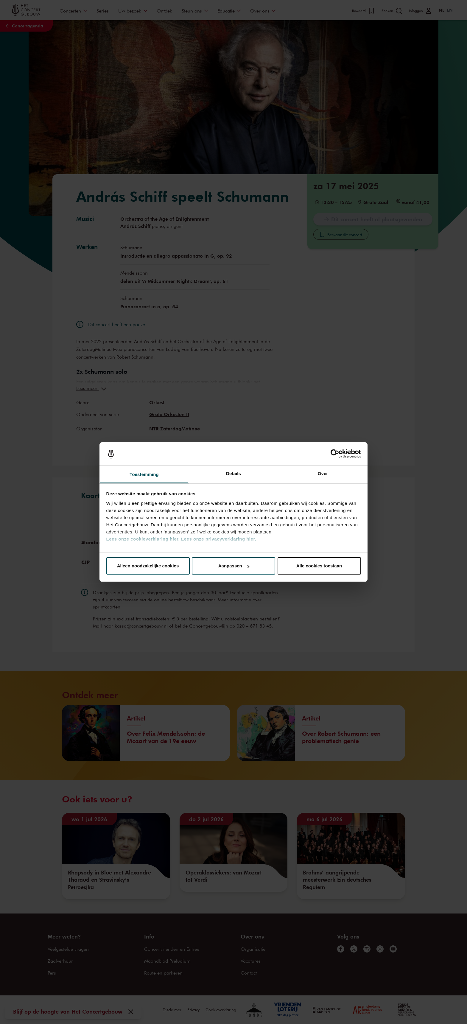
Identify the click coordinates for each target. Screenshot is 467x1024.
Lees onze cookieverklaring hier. (143, 538)
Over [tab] (323, 473)
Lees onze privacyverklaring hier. (218, 538)
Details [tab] (233, 473)
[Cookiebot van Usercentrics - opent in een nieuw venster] (335, 453)
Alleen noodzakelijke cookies (148, 565)
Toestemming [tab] (144, 474)
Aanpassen (233, 565)
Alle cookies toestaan (319, 565)
